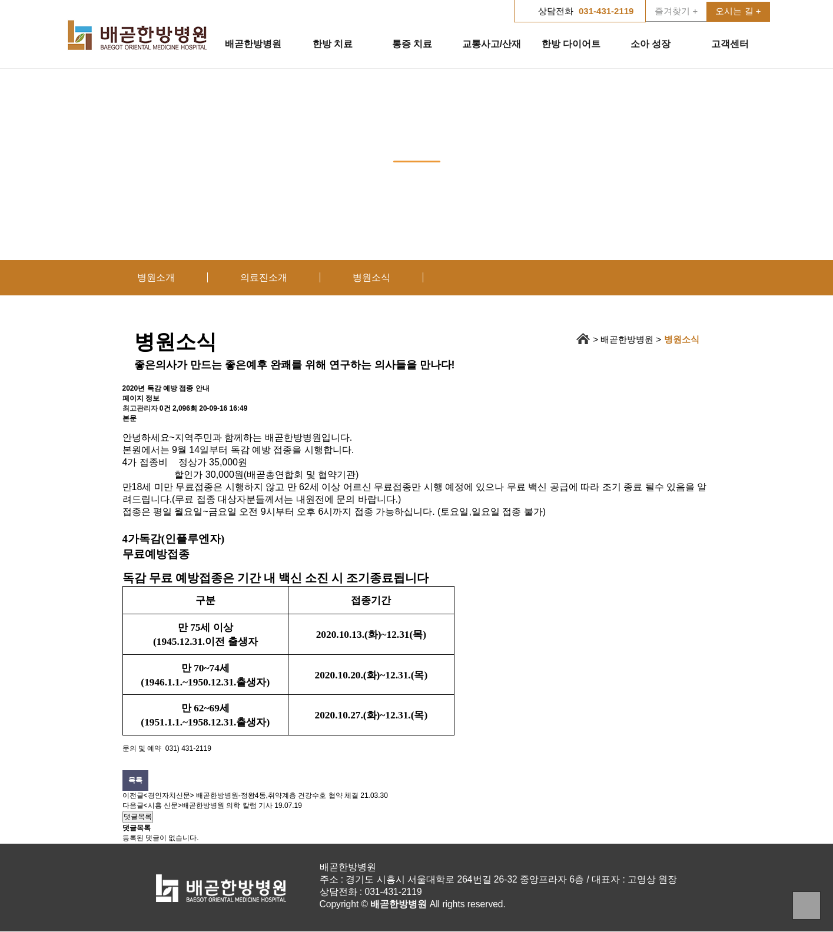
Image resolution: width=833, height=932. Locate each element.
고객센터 (730, 44)
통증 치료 (412, 44)
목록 (135, 780)
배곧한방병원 (253, 44)
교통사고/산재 (491, 44)
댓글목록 (138, 817)
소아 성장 (650, 44)
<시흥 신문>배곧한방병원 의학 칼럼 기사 (208, 805)
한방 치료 (333, 44)
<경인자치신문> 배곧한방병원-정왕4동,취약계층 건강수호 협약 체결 (251, 795)
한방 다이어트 (571, 44)
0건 (165, 408)
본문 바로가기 (0, 0)
